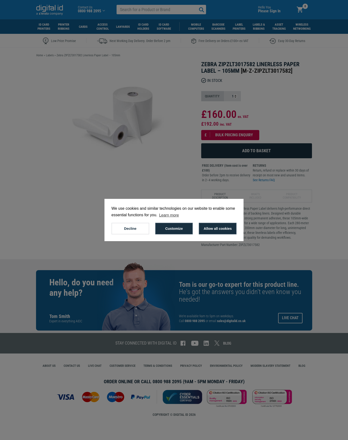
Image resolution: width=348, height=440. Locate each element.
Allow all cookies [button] (218, 229)
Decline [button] (130, 229)
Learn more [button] (169, 215)
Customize (174, 229)
